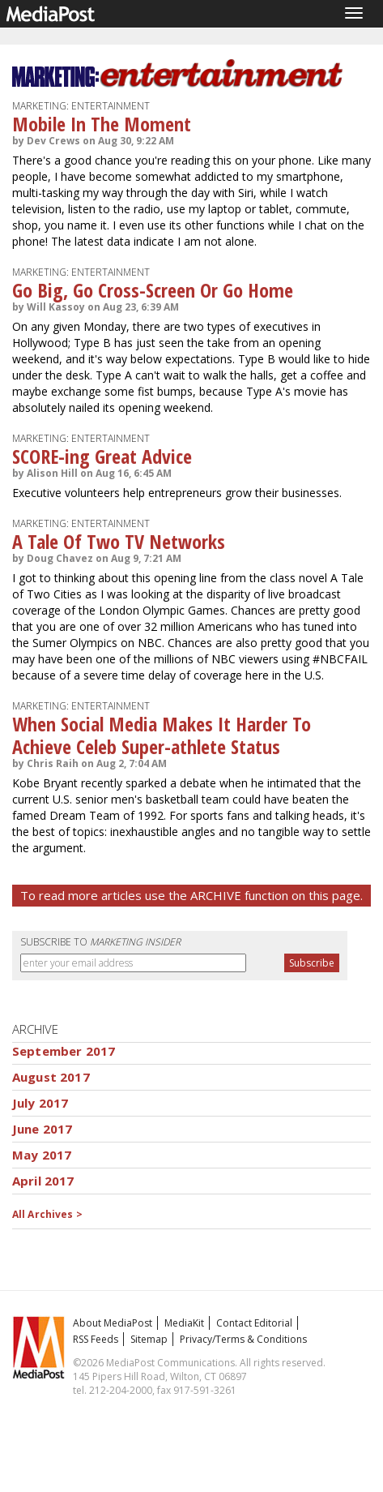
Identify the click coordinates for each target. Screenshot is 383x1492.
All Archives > (47, 1214)
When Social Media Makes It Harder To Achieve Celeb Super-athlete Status (161, 735)
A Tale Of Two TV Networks (118, 541)
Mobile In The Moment (101, 123)
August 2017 (51, 1077)
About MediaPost (112, 1323)
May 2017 (41, 1155)
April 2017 (43, 1181)
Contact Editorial (254, 1323)
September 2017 (63, 1051)
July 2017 (40, 1103)
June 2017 (42, 1129)
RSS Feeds (95, 1339)
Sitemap (149, 1339)
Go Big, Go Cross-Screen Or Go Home (152, 290)
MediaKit (184, 1323)
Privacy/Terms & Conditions (243, 1339)
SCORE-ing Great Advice (102, 456)
